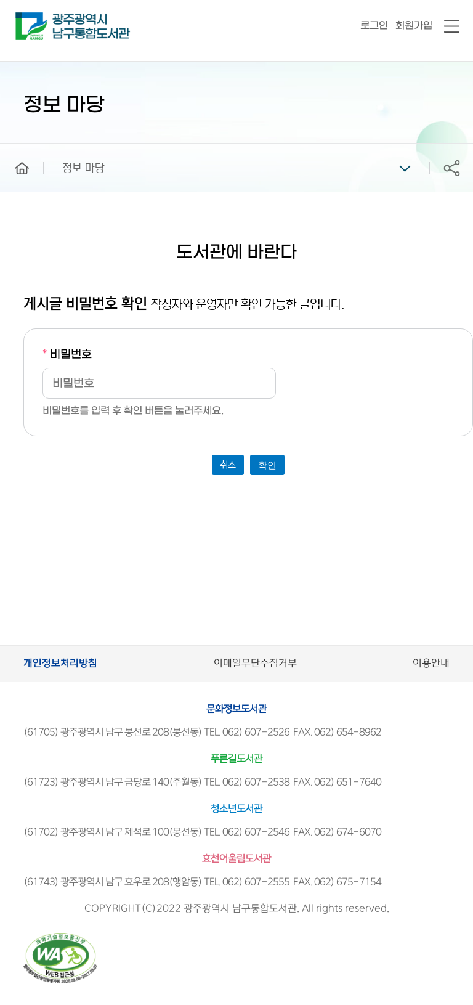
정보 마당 (83, 168)
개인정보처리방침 (60, 663)
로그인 (374, 25)
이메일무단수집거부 (255, 663)
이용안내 (431, 663)
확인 (267, 465)
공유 (451, 168)
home (13, 149)
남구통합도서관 (32, 17)
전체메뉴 (452, 27)
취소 (228, 465)
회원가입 (413, 25)
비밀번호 (67, 354)
